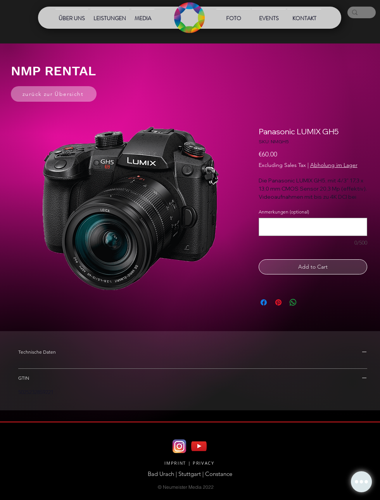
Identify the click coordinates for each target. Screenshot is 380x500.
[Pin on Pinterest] (278, 302)
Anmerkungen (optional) (284, 212)
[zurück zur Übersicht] (54, 94)
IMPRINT (175, 463)
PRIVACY (203, 463)
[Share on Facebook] (263, 302)
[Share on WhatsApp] (293, 302)
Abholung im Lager (334, 164)
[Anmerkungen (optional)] (313, 227)
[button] (361, 481)
